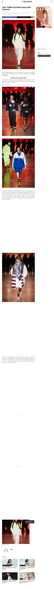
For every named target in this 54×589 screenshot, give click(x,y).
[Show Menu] (2, 1)
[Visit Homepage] (27, 2)
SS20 (7, 544)
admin (11, 549)
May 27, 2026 (4, 583)
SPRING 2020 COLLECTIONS (18, 77)
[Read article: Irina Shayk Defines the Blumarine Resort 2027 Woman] (10, 576)
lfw (5, 544)
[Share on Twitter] (24, 17)
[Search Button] (51, 1)
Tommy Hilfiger (16, 14)
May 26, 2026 (21, 583)
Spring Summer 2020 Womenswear (8, 14)
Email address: (39, 53)
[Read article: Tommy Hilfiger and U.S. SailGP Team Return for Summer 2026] (27, 563)
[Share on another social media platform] (34, 17)
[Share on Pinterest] (32, 17)
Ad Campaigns (5, 565)
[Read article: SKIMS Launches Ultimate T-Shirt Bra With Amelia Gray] (10, 563)
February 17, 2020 (5, 11)
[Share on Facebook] (9, 17)
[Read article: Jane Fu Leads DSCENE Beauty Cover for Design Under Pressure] (27, 576)
